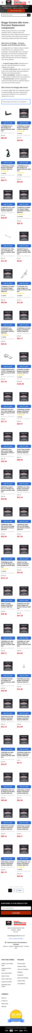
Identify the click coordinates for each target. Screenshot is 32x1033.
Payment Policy (21, 966)
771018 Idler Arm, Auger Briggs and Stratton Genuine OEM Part (24, 289)
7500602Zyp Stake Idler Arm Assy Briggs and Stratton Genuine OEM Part (7, 527)
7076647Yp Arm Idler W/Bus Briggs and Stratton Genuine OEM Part (24, 606)
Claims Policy (21, 980)
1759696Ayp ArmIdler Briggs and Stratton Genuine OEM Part (23, 127)
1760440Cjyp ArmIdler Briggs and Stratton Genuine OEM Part (7, 167)
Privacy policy (21, 963)
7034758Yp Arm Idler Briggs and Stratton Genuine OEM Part (23, 680)
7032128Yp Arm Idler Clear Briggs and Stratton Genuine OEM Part (8, 755)
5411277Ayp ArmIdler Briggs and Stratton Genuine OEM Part (23, 451)
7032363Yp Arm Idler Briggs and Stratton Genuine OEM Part (23, 718)
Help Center (4, 1003)
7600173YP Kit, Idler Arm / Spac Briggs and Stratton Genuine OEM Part (8, 412)
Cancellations (21, 983)
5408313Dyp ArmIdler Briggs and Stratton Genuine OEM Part (23, 791)
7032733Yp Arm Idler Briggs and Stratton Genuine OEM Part (7, 718)
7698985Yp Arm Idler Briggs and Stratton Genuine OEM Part (23, 488)
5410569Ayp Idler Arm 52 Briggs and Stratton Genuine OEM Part (8, 791)
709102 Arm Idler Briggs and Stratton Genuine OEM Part (23, 563)
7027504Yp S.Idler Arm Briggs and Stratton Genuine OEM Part (24, 754)
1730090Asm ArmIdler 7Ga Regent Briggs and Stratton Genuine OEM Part (7, 289)
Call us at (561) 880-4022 (20, 8)
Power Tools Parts (6, 979)
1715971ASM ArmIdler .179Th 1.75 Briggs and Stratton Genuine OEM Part (8, 372)
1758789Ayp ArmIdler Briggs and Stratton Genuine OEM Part (23, 411)
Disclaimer (20, 975)
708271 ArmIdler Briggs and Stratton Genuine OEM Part (7, 605)
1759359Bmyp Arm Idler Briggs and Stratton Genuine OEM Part (8, 128)
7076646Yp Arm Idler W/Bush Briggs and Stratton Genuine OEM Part (8, 644)
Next (20, 890)
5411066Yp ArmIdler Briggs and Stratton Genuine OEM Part (23, 371)
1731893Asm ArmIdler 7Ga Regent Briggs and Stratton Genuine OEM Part (23, 210)
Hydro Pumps (5, 976)
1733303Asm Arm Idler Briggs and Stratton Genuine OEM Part (24, 329)
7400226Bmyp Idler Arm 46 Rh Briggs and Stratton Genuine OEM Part (8, 564)
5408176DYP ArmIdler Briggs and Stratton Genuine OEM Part (7, 827)
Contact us (4, 1000)
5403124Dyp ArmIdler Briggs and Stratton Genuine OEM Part (7, 863)
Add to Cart (8, 123)
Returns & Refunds (22, 978)
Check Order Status (16, 10)
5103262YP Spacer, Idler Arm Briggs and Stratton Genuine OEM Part (24, 251)
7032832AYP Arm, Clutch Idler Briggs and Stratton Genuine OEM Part (7, 330)
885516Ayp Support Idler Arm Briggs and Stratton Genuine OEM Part (8, 489)
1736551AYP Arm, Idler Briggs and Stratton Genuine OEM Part (8, 209)
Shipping (19, 972)
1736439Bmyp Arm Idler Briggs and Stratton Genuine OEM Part (24, 168)
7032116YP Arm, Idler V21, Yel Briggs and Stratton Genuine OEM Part (8, 251)
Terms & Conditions (23, 969)
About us (3, 998)
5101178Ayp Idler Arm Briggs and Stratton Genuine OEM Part (23, 863)
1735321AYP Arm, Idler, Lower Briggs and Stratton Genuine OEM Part (7, 452)
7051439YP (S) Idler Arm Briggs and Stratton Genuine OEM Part (8, 681)
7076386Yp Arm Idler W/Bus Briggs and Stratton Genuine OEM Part (24, 644)
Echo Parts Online (6, 973)
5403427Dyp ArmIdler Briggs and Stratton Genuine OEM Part (23, 827)
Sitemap (3, 1006)
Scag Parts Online (6, 981)
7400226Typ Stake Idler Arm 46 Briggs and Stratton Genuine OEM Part (23, 527)
